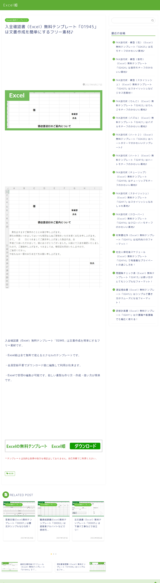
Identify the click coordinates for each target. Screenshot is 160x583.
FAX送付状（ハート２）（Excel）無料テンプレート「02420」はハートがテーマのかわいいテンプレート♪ (135, 141)
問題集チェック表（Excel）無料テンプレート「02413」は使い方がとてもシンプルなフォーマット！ (135, 277)
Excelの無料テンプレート (17, 20)
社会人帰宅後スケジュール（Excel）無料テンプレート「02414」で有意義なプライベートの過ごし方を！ (134, 258)
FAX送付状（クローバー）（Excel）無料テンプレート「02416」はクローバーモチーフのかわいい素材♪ (134, 221)
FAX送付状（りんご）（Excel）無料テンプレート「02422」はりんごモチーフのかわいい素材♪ (135, 105)
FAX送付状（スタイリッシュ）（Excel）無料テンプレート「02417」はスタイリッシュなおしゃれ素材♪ (134, 200)
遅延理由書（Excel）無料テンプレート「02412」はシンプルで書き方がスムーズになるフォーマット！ (135, 296)
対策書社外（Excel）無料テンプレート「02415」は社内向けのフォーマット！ (135, 239)
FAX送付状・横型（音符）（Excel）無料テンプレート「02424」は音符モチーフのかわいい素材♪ (134, 65)
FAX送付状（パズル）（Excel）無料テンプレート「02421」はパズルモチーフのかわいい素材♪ (135, 122)
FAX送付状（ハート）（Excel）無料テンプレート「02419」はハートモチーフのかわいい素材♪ (135, 159)
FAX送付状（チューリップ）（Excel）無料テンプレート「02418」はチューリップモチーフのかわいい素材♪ (134, 179)
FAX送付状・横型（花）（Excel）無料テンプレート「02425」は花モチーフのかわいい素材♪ (135, 46)
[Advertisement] (53, 58)
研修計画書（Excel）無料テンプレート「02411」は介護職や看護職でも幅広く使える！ (135, 315)
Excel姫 (10, 5)
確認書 (10, 473)
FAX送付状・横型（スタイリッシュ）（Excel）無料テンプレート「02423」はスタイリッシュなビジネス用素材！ (134, 86)
